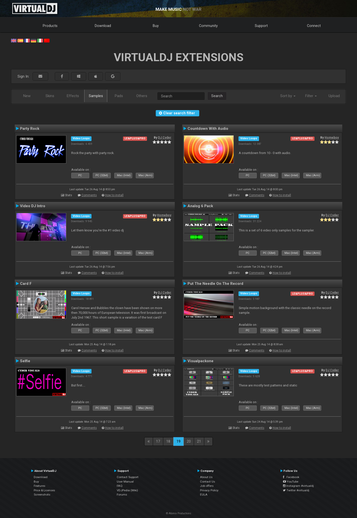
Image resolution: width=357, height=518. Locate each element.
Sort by (288, 96)
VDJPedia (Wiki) (127, 490)
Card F (26, 283)
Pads (119, 96)
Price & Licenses (44, 490)
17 (158, 441)
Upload (334, 96)
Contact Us (207, 481)
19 (178, 441)
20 (189, 441)
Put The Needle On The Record (215, 283)
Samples (96, 96)
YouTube (290, 481)
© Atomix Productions (178, 513)
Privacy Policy (209, 490)
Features (39, 486)
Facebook (291, 477)
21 (199, 441)
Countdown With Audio (208, 128)
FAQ (119, 486)
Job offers (207, 486)
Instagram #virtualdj (298, 486)
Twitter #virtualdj (296, 490)
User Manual (125, 481)
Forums (122, 494)
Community (208, 26)
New (26, 96)
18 (168, 441)
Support (261, 26)
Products (50, 26)
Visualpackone (201, 361)
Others (141, 96)
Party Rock (29, 128)
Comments (89, 195)
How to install (114, 195)
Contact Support (127, 477)
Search (217, 96)
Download (103, 26)
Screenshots (42, 494)
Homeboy (331, 137)
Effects (73, 96)
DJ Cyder (164, 137)
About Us (206, 477)
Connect (314, 26)
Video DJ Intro (32, 206)
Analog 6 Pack (200, 206)
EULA (204, 494)
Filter (311, 96)
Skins (50, 96)
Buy (156, 26)
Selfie (25, 361)
